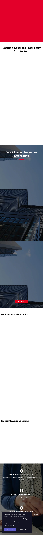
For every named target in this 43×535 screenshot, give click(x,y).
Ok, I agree (10, 529)
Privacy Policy (23, 529)
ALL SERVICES (21, 301)
